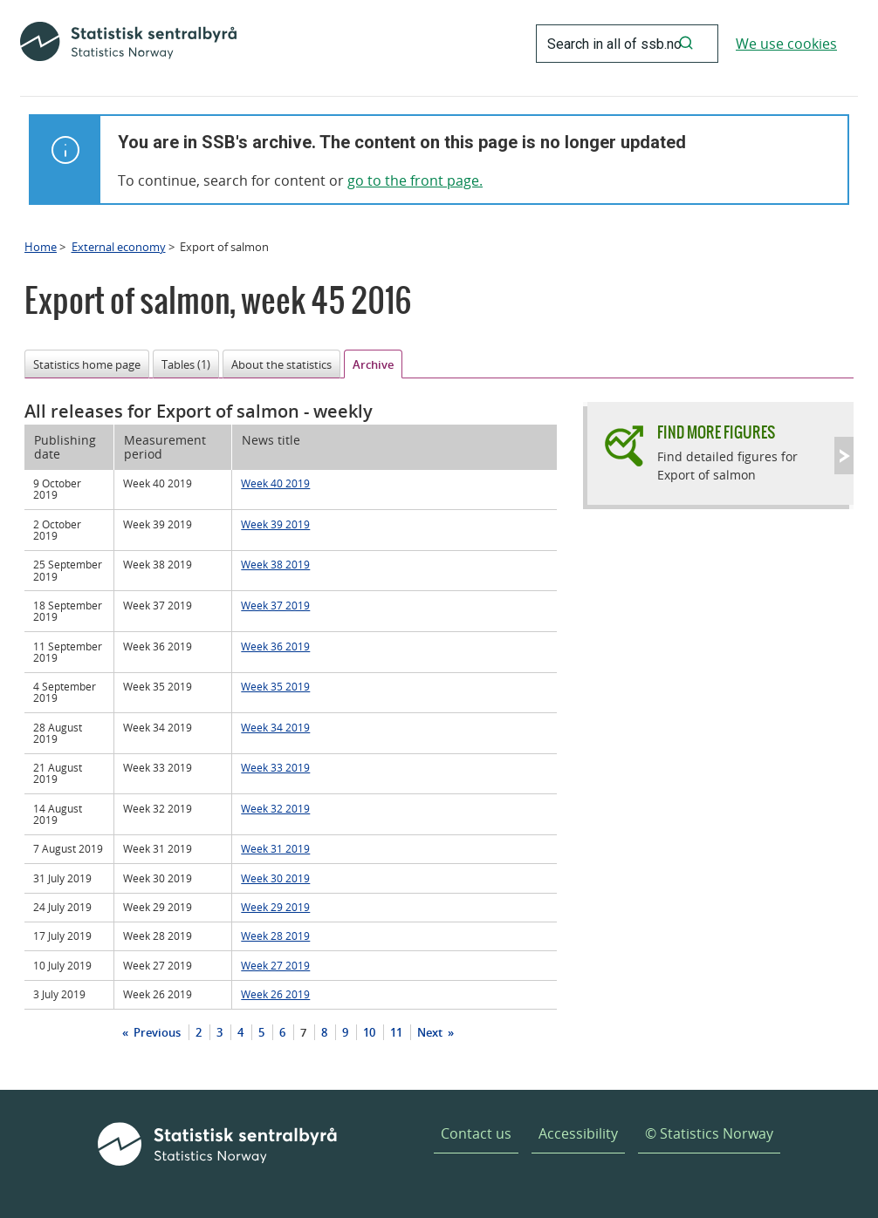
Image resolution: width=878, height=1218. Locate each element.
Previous (156, 1032)
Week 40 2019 (275, 483)
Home (40, 247)
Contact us (476, 1133)
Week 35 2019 (275, 686)
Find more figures (716, 432)
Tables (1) (185, 364)
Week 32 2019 (275, 808)
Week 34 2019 (275, 727)
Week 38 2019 (275, 564)
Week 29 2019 (275, 907)
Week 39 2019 (275, 524)
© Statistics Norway (709, 1133)
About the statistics (281, 364)
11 (396, 1032)
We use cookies (786, 43)
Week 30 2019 (275, 878)
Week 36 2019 (275, 646)
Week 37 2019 (275, 605)
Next (431, 1032)
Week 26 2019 (275, 994)
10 (369, 1032)
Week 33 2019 (275, 767)
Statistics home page (87, 364)
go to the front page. (415, 180)
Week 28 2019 (275, 935)
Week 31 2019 (275, 848)
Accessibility (578, 1133)
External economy (119, 247)
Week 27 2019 (275, 965)
